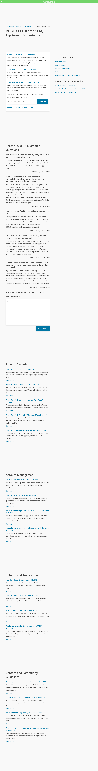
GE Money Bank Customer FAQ (66, 92)
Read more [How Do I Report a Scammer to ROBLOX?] (10, 379)
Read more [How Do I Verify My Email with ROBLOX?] (10, 474)
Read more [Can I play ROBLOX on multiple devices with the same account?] (10, 525)
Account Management (63, 68)
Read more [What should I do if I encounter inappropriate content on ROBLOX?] (10, 725)
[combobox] (22, 101)
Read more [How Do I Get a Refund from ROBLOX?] (10, 575)
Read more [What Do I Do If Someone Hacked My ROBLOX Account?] (10, 394)
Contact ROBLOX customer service (20, 107)
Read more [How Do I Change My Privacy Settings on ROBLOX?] (10, 425)
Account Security (61, 65)
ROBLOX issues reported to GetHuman (19, 770)
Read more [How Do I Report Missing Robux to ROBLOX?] (10, 590)
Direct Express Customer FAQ (65, 85)
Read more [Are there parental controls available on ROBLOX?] (10, 692)
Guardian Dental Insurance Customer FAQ (70, 89)
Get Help (42, 102)
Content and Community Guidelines (68, 75)
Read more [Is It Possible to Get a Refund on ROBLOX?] (10, 605)
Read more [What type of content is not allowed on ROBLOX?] (10, 677)
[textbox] (22, 101)
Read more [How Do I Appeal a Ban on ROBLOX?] (10, 364)
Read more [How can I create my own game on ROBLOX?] (10, 707)
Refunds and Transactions (64, 72)
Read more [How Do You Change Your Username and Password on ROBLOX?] (10, 507)
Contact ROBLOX (61, 62)
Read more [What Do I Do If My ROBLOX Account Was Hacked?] (10, 409)
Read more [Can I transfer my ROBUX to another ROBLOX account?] (10, 623)
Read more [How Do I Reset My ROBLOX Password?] (10, 490)
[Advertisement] (28, 127)
